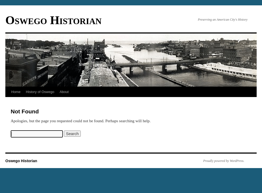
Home (16, 92)
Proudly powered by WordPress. (223, 161)
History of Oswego (40, 92)
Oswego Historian (53, 20)
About (64, 92)
